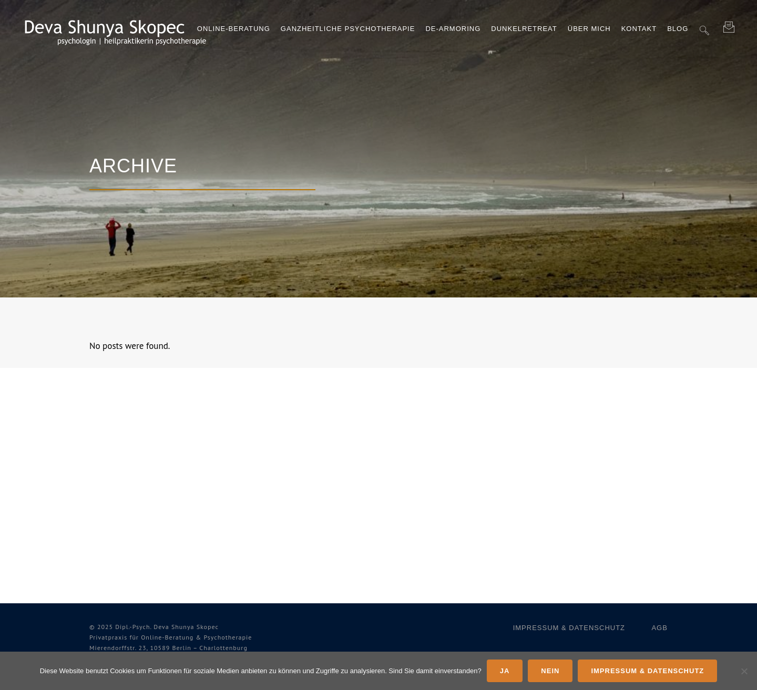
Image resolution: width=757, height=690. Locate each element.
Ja (505, 671)
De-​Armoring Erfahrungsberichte (133, 465)
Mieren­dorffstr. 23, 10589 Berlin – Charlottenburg (168, 648)
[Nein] (744, 671)
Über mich (268, 518)
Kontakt (265, 537)
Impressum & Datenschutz (569, 628)
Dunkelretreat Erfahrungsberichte (133, 435)
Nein (550, 671)
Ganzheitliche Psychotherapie (281, 455)
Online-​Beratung (283, 430)
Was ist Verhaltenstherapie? (151, 490)
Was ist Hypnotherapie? (140, 509)
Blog (257, 557)
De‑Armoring (274, 479)
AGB (659, 628)
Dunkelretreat (279, 499)
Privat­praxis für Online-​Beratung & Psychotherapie (170, 637)
